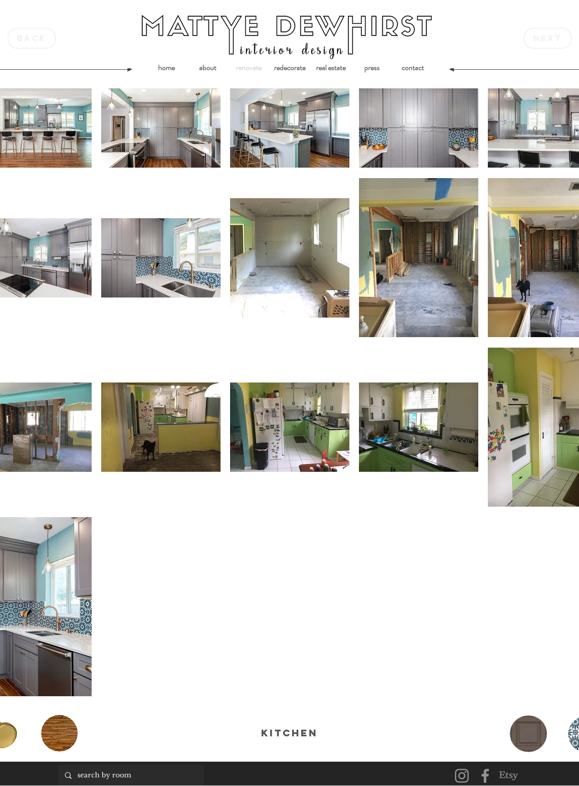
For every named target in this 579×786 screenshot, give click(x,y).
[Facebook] (485, 775)
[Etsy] (508, 775)
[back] (32, 38)
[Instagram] (462, 775)
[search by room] (130, 775)
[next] (548, 38)
